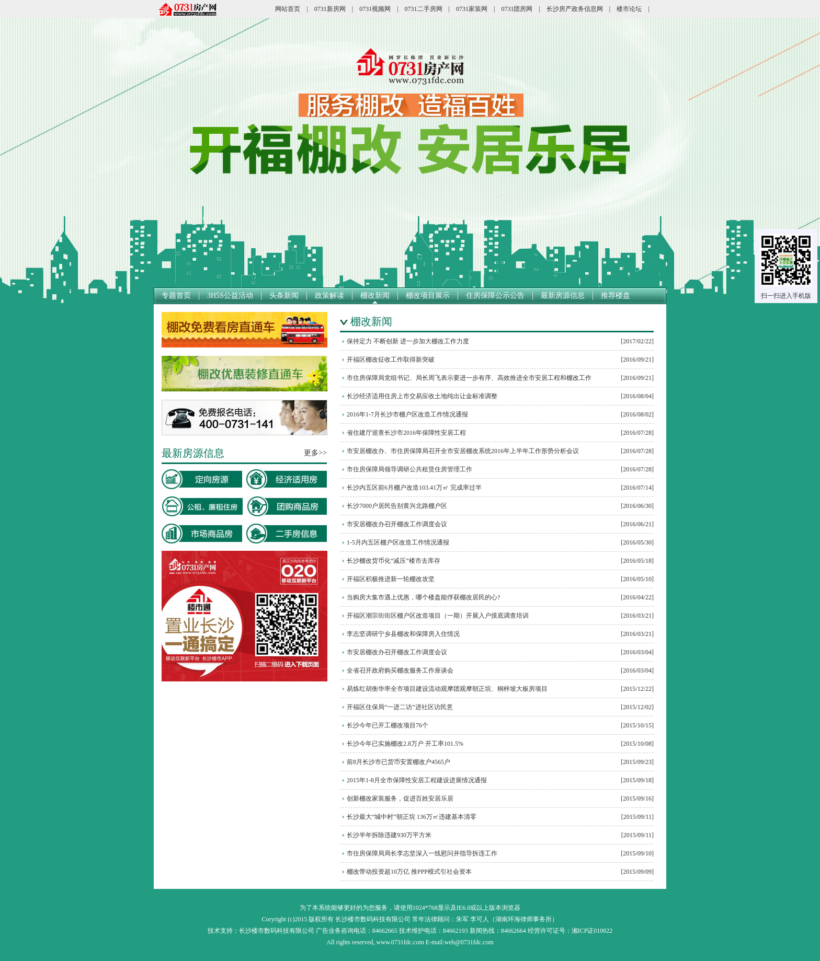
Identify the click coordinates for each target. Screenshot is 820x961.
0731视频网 (375, 9)
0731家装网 (471, 9)
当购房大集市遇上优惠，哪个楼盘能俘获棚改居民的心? (423, 597)
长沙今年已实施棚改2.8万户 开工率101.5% (405, 743)
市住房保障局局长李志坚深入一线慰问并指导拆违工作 (422, 853)
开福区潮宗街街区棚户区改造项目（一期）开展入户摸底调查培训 (438, 615)
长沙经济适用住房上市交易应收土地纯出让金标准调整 (422, 396)
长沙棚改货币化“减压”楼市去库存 (393, 560)
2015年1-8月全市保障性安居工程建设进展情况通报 (417, 780)
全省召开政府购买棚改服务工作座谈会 (400, 670)
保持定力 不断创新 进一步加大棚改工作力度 (408, 341)
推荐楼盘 (615, 295)
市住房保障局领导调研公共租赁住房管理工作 (409, 469)
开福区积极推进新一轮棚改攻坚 (391, 579)
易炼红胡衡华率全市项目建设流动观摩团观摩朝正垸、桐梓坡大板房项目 (447, 688)
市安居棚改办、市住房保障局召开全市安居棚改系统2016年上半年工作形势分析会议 (463, 451)
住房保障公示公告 (495, 295)
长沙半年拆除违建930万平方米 (389, 835)
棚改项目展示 (428, 295)
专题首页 (176, 295)
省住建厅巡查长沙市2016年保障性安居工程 (406, 432)
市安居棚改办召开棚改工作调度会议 (397, 524)
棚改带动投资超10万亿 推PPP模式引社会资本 (409, 871)
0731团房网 (516, 9)
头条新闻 (284, 295)
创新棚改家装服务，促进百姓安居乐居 (400, 798)
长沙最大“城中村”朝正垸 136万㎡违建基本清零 (411, 816)
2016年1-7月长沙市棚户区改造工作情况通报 (407, 414)
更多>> (315, 453)
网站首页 (287, 9)
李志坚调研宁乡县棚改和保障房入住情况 (403, 634)
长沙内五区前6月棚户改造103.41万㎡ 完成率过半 (414, 487)
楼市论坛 (629, 9)
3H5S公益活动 (230, 295)
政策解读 (329, 295)
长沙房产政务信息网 (574, 9)
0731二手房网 (423, 9)
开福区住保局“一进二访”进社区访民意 (400, 707)
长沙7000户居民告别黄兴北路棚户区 (397, 506)
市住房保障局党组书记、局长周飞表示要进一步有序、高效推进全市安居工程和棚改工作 (469, 377)
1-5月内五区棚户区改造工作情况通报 (398, 542)
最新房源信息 (563, 295)
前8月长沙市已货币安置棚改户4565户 (398, 762)
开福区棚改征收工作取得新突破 (391, 359)
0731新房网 (330, 9)
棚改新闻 (375, 295)
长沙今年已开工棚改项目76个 (387, 725)
